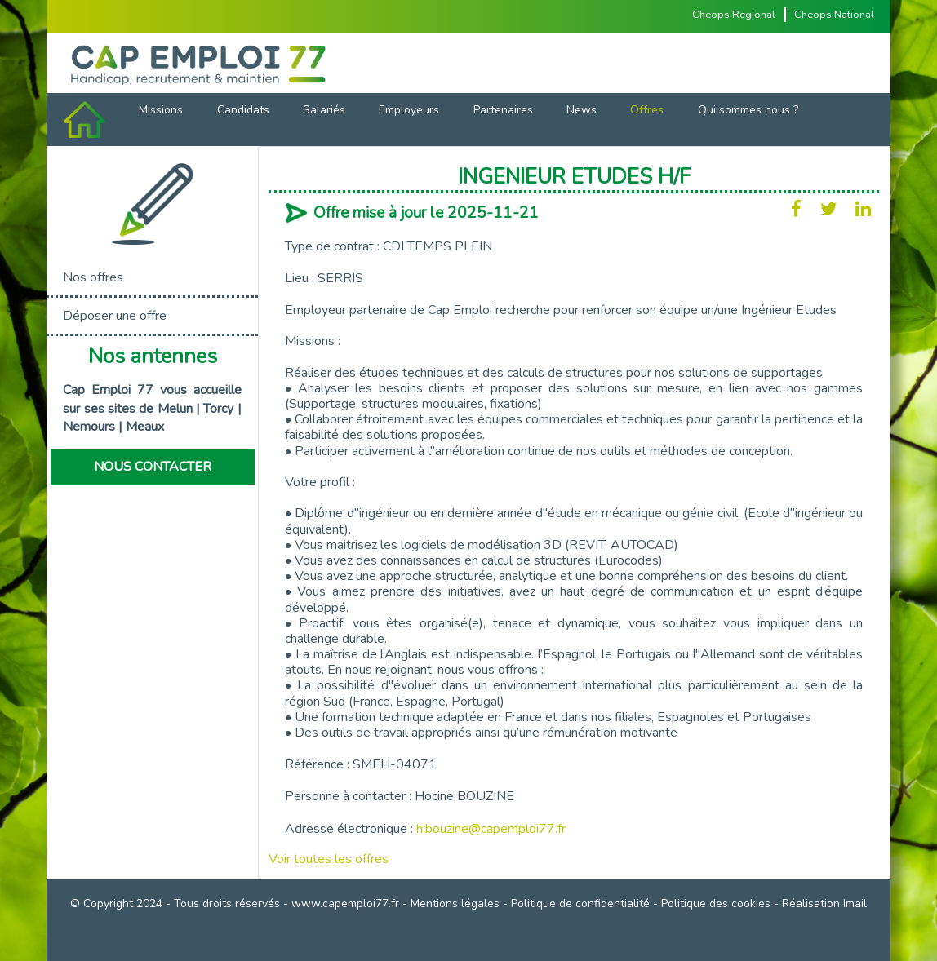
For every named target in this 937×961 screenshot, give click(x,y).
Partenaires (503, 109)
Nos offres (93, 277)
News (581, 109)
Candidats (243, 109)
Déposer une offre (115, 316)
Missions (161, 109)
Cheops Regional (733, 14)
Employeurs (409, 109)
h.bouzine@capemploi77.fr (491, 829)
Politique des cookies (715, 903)
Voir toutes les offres (329, 859)
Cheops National (834, 14)
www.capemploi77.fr (345, 903)
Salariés (324, 109)
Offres (647, 109)
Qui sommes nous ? (748, 109)
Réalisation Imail (824, 903)
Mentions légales (455, 903)
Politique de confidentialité (580, 903)
